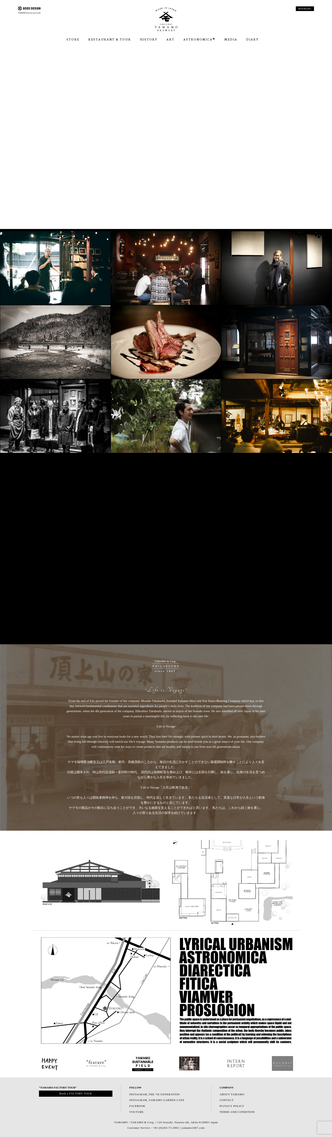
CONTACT (227, 1100)
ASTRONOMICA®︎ (199, 39)
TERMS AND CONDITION (237, 1111)
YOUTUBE (136, 1111)
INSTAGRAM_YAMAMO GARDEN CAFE (156, 1100)
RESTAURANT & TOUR (109, 39)
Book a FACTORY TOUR (75, 1093)
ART (170, 39)
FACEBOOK (137, 1106)
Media (230, 39)
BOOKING (304, 8)
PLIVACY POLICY (232, 1106)
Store (72, 39)
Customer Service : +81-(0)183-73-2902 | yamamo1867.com (166, 1127)
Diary (252, 39)
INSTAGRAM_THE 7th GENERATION (154, 1094)
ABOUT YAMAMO (232, 1094)
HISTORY (149, 39)
